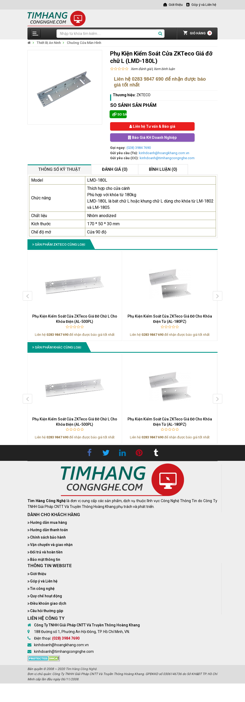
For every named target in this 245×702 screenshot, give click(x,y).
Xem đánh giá (141, 69)
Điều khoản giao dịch (48, 603)
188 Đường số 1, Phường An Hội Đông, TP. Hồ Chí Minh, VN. (82, 632)
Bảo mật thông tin (45, 559)
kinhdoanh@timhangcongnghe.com (167, 158)
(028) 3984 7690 (138, 148)
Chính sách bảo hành (48, 537)
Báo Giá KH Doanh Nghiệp (152, 137)
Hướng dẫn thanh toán (49, 530)
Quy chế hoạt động (46, 596)
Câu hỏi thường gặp (46, 611)
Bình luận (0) (163, 169)
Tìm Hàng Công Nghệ (81, 669)
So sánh (119, 114)
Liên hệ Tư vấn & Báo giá (152, 126)
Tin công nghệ (42, 588)
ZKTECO (143, 95)
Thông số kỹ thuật (59, 169)
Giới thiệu (38, 574)
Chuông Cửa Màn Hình (84, 43)
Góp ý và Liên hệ (44, 581)
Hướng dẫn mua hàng (48, 522)
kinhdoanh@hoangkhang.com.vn (164, 153)
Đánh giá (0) (115, 169)
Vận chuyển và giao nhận (51, 545)
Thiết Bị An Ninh (49, 43)
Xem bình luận (164, 69)
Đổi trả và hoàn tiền (46, 552)
